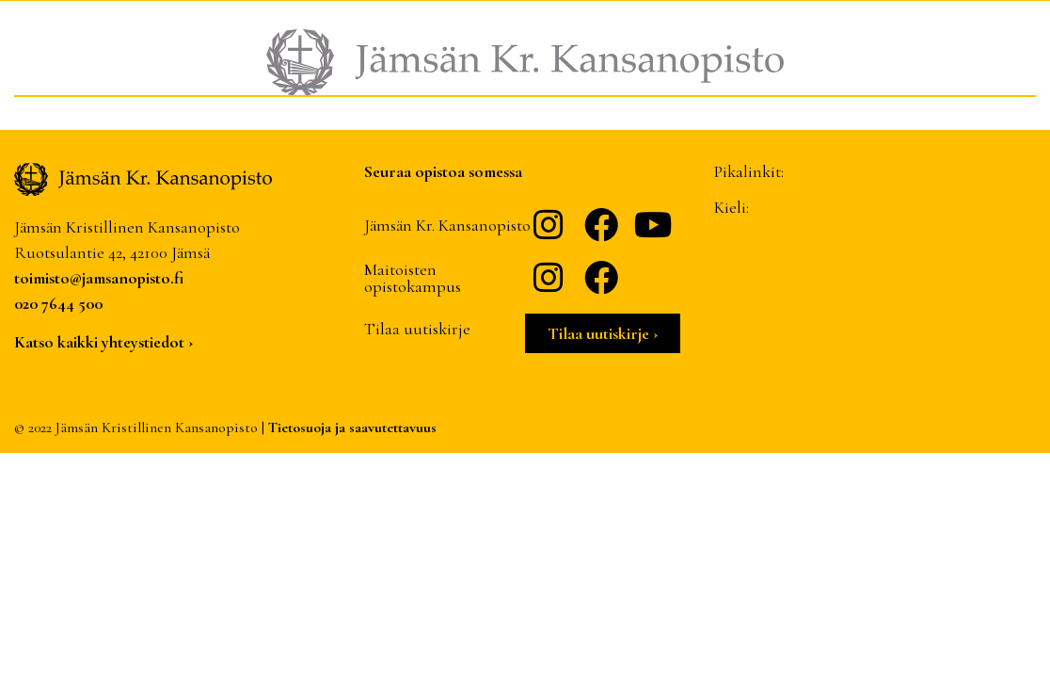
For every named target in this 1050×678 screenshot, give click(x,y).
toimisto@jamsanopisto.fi (98, 277)
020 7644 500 (58, 303)
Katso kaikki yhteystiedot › (103, 341)
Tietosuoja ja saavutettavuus (352, 427)
